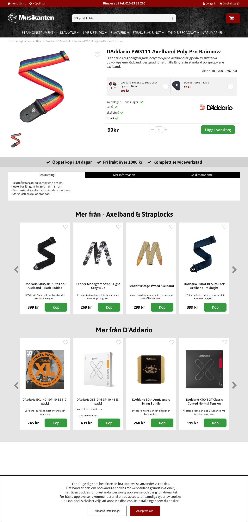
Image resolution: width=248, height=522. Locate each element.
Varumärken (213, 32)
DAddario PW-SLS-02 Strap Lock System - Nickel (139, 84)
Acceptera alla (144, 510)
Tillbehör (40, 41)
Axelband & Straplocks (59, 41)
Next (234, 268)
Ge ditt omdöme (202, 175)
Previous (15, 268)
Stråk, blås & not (147, 32)
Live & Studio (93, 32)
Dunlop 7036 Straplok (196, 82)
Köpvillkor (39, 3)
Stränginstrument (37, 32)
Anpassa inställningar (107, 510)
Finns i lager (130, 102)
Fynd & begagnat (182, 32)
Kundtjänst (18, 3)
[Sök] (124, 18)
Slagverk (118, 32)
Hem (10, 41)
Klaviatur (68, 32)
